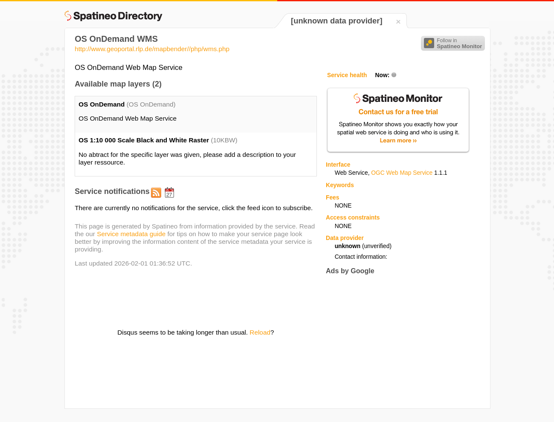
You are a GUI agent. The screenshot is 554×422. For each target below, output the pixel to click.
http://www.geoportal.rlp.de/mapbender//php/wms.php (152, 48)
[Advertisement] (397, 341)
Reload (259, 332)
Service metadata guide (131, 233)
